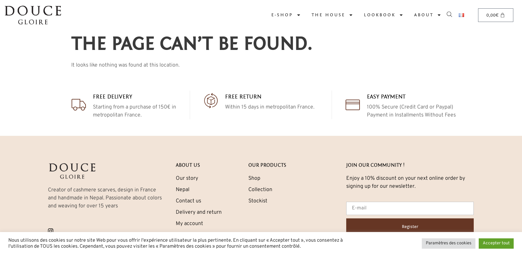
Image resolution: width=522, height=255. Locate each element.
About (427, 15)
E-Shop (286, 15)
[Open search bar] (450, 13)
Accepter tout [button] (496, 243)
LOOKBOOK (383, 15)
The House (332, 15)
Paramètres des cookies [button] (448, 243)
